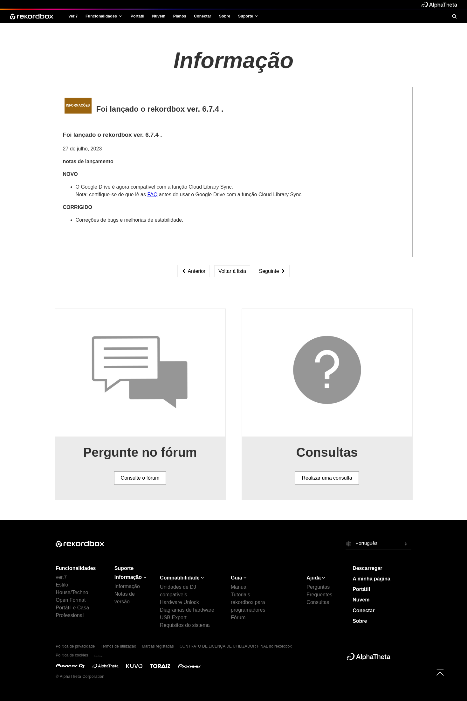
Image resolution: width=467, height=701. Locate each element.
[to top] (440, 672)
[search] (454, 16)
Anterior (194, 271)
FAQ (152, 194)
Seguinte (272, 271)
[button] (378, 543)
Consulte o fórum (140, 478)
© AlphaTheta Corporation (80, 676)
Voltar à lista (232, 271)
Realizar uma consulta (327, 478)
